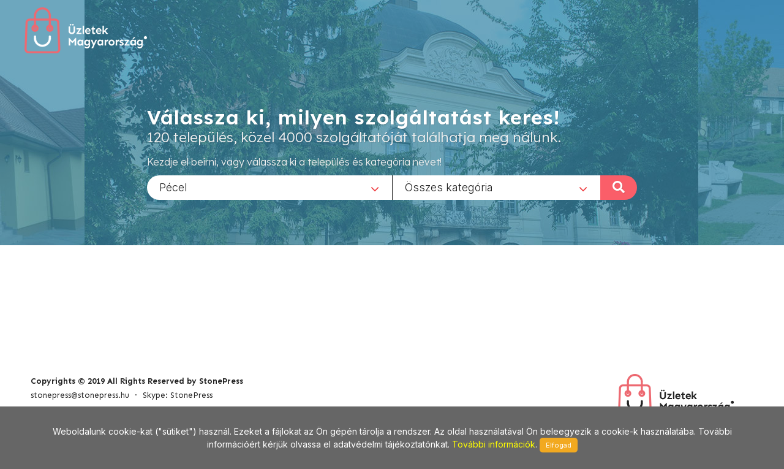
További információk (493, 444)
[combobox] (269, 187)
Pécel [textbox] (173, 186)
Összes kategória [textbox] (449, 186)
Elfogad (558, 445)
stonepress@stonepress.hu (80, 395)
